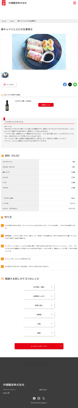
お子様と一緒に (39, 287)
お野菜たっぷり (39, 296)
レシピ (12, 21)
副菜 (39, 333)
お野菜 (39, 314)
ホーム (4, 21)
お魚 (39, 323)
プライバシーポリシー (9, 390)
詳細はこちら (46, 105)
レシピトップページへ (39, 346)
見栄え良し (39, 305)
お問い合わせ (43, 390)
